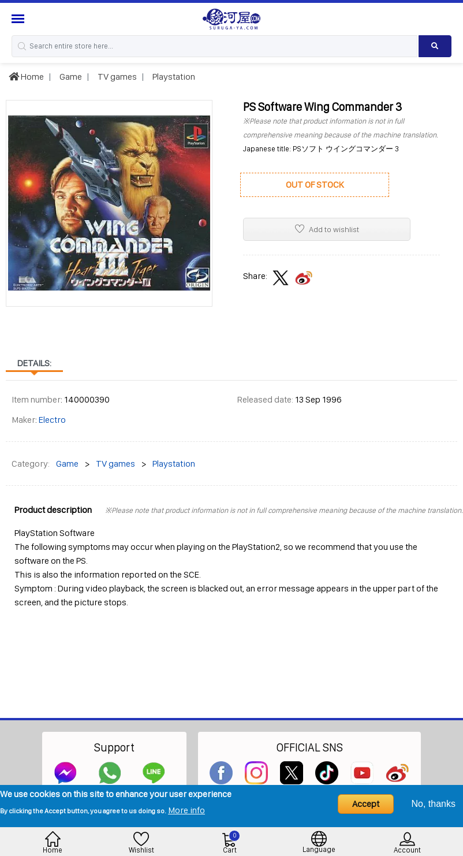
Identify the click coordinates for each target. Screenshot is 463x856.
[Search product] (435, 46)
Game (70, 76)
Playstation (173, 76)
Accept (365, 803)
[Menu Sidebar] (19, 19)
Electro (52, 419)
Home (26, 76)
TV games (116, 76)
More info (186, 810)
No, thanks (433, 804)
